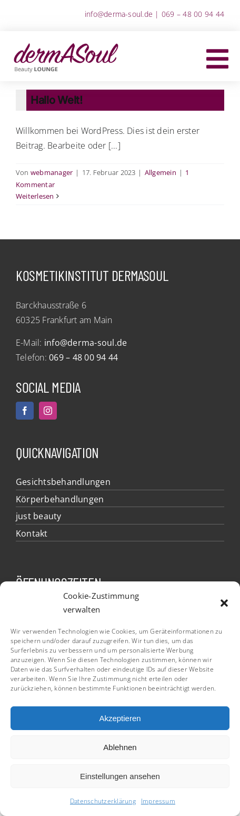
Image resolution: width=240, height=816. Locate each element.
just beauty (39, 516)
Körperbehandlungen (60, 499)
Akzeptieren (120, 718)
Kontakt (32, 533)
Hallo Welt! (57, 100)
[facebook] (25, 411)
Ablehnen (119, 747)
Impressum (158, 800)
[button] (224, 603)
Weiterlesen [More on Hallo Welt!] (35, 196)
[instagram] (48, 411)
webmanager (52, 172)
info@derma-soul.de (119, 14)
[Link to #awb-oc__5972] (217, 59)
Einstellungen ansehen (120, 776)
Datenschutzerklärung (103, 800)
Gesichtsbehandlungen (63, 482)
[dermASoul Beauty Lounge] (66, 45)
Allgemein (160, 172)
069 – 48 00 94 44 (193, 14)
